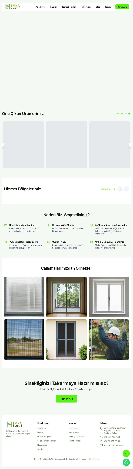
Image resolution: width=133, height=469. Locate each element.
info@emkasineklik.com (114, 445)
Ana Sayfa (40, 7)
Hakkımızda (86, 7)
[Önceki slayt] (8, 59)
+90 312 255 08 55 (112, 441)
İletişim (108, 7)
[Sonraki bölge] (126, 189)
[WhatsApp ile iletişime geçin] (126, 462)
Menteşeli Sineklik (76, 436)
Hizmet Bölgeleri (68, 7)
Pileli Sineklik (74, 428)
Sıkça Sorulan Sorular (46, 441)
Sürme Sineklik (75, 441)
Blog (98, 7)
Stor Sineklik (74, 432)
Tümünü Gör (123, 113)
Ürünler (53, 7)
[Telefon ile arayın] (126, 453)
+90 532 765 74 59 (112, 437)
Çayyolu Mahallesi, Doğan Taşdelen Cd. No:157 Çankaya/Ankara (115, 430)
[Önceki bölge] (120, 189)
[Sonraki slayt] (124, 59)
